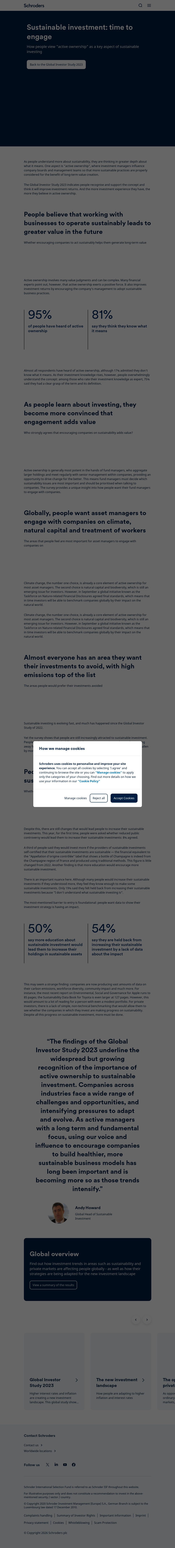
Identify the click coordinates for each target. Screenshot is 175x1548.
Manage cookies (75, 798)
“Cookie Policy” (89, 781)
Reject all (99, 798)
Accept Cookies (124, 798)
